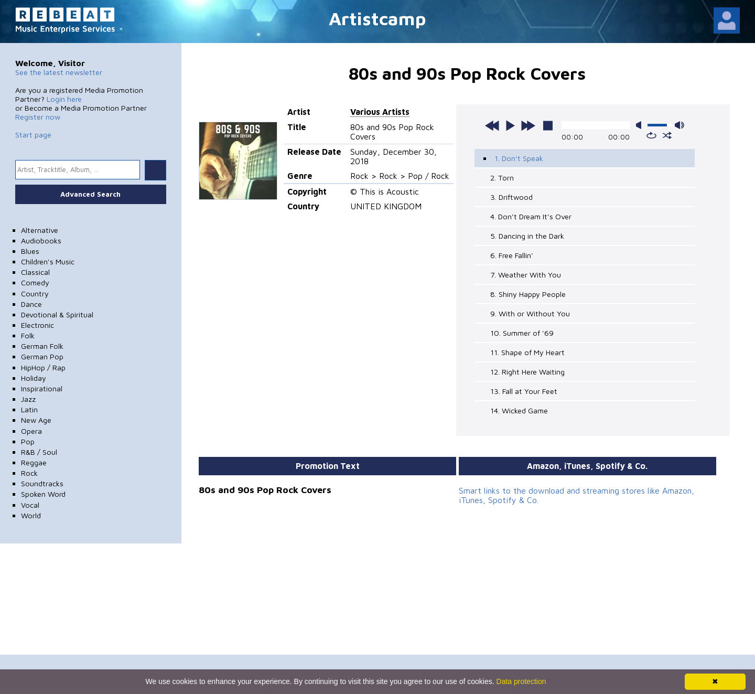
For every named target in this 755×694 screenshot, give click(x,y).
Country (35, 293)
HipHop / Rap (43, 367)
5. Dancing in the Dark (527, 235)
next (528, 125)
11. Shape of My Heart (527, 352)
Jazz (28, 398)
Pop (28, 441)
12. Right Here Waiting (527, 371)
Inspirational (41, 388)
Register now (37, 116)
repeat (651, 135)
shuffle (667, 135)
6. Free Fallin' (511, 255)
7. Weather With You (525, 274)
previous (492, 125)
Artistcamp (377, 18)
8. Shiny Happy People (528, 294)
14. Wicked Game (519, 410)
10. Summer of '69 (522, 332)
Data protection (521, 681)
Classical (35, 272)
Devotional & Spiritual (57, 314)
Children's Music (47, 261)
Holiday (33, 377)
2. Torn (502, 177)
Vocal (30, 504)
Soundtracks (42, 483)
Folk (28, 335)
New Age (36, 419)
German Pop (42, 356)
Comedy (35, 282)
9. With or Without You (530, 313)
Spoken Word (43, 493)
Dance (31, 304)
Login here (64, 98)
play (510, 125)
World (31, 515)
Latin (29, 409)
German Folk (42, 345)
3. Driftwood (511, 197)
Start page (33, 134)
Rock (29, 472)
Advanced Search (90, 194)
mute (640, 125)
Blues (30, 251)
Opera (31, 430)
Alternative (39, 230)
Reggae (34, 462)
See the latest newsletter (58, 72)
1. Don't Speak (518, 158)
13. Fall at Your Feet (523, 391)
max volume (679, 125)
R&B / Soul (39, 451)
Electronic (37, 325)
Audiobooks (41, 240)
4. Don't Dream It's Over (530, 216)
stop (548, 125)
